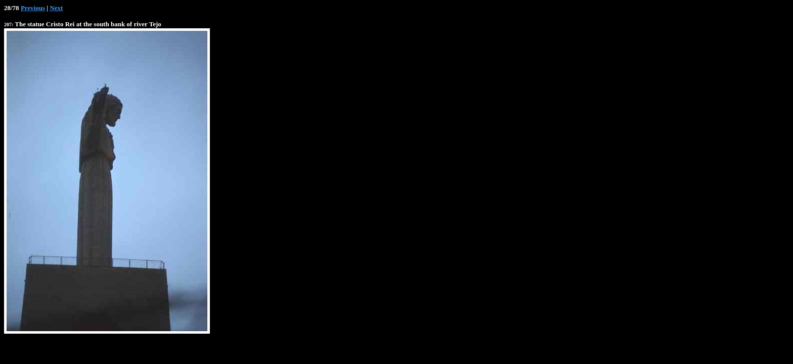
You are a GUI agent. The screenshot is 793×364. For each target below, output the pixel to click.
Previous (33, 8)
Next (56, 8)
